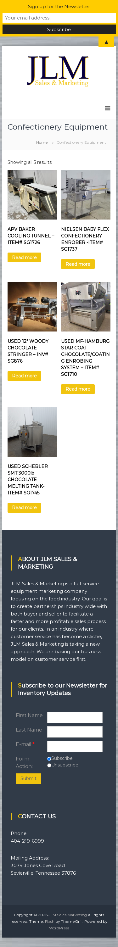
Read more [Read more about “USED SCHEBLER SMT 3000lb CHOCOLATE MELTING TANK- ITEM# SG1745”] (24, 507)
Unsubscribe (64, 765)
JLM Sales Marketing (67, 914)
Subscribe (62, 758)
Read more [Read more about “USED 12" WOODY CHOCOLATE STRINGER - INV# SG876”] (24, 376)
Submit (28, 778)
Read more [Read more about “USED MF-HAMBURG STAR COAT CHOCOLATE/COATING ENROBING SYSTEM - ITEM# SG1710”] (77, 389)
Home (42, 142)
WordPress (59, 928)
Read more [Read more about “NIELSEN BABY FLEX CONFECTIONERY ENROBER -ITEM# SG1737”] (77, 264)
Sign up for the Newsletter (59, 6)
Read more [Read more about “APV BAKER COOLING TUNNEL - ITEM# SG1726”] (24, 257)
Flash (49, 921)
